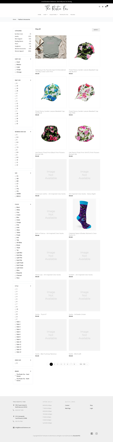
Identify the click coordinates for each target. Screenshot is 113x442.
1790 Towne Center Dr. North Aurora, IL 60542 (21, 406)
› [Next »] (87, 364)
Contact (67, 405)
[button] (102, 6)
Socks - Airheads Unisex (77, 314)
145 (84, 364)
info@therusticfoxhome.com (22, 428)
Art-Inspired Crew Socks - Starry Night (82, 194)
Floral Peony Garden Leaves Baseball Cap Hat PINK (83, 112)
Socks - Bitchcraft (75, 354)
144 (81, 364)
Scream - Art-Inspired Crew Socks (81, 275)
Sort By (95, 30)
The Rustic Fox (64, 15)
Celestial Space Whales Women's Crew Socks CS (83, 234)
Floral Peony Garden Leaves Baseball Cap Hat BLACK (83, 71)
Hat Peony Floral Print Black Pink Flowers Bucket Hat (50, 153)
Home (39, 15)
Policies (73, 15)
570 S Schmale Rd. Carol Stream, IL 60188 (21, 417)
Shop (44, 15)
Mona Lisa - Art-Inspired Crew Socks (48, 275)
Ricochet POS (76, 436)
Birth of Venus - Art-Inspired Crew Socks (49, 233)
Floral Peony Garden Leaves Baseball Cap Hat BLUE (50, 112)
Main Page (67, 408)
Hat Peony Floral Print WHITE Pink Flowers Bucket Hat (84, 153)
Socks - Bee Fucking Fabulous (45, 354)
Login (91, 408)
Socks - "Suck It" (41, 314)
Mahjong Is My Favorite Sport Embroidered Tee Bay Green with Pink (50, 71)
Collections (53, 15)
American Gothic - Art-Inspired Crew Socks (50, 194)
